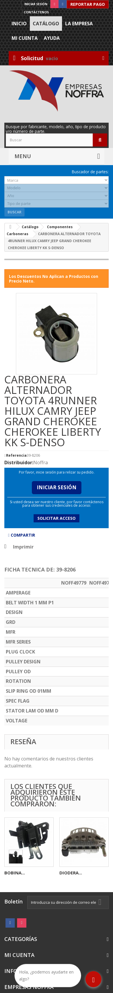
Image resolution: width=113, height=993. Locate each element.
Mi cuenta (25, 38)
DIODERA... (70, 873)
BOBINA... (14, 873)
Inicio (19, 23)
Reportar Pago (87, 4)
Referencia (16, 455)
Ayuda (52, 38)
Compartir (21, 535)
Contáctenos (36, 12)
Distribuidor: (18, 462)
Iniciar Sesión (56, 487)
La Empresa (79, 23)
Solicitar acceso (56, 518)
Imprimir (23, 547)
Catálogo (46, 23)
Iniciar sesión (35, 4)
